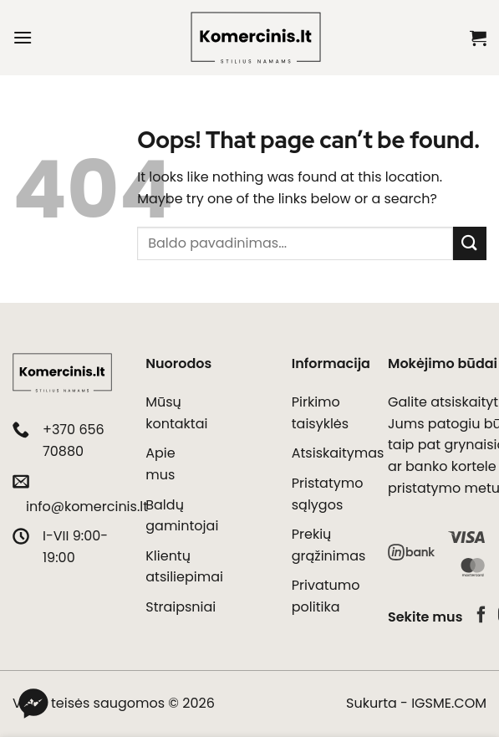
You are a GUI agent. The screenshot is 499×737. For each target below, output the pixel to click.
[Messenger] (33, 703)
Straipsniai (180, 607)
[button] (23, 37)
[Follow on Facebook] (481, 615)
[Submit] (469, 243)
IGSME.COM (448, 703)
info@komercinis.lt (87, 506)
